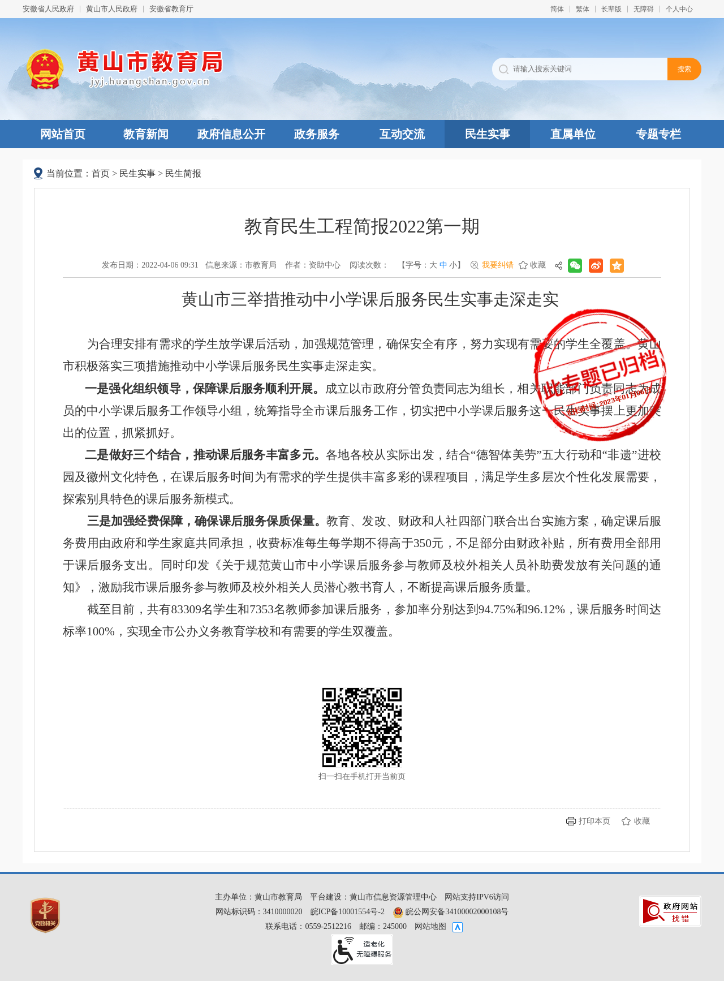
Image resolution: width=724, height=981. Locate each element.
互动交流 (402, 134)
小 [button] (453, 265)
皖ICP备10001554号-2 (348, 911)
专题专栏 (658, 134)
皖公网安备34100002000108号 (451, 911)
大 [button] (433, 265)
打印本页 (594, 821)
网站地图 (430, 926)
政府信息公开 (231, 134)
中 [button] (443, 265)
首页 (101, 173)
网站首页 (62, 134)
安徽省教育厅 (171, 9)
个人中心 (679, 9)
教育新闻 (146, 134)
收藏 (538, 265)
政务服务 (316, 134)
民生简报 (183, 173)
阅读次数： (369, 265)
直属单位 (573, 134)
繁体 (582, 9)
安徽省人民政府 (48, 9)
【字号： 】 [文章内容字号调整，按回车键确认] (431, 265)
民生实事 (487, 134)
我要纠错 (498, 265)
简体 (557, 9)
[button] (611, 9)
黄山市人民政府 (111, 9)
